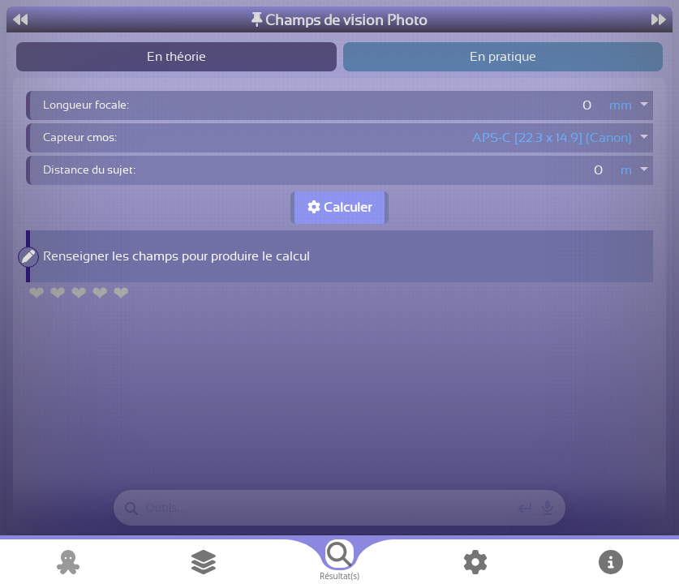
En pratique (503, 56)
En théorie (176, 56)
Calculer (339, 207)
